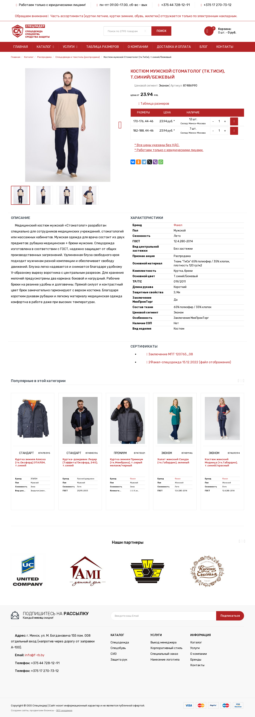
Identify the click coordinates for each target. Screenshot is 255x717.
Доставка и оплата (174, 47)
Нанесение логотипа (164, 659)
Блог (204, 47)
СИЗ (114, 654)
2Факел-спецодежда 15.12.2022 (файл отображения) (186, 362)
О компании (138, 47)
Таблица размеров (102, 47)
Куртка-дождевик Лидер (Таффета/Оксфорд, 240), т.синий (80, 462)
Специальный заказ (164, 654)
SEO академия (64, 710)
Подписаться (230, 616)
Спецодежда (120, 642)
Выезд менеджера (163, 642)
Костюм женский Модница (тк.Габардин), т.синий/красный (221, 462)
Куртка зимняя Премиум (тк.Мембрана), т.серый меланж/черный (126, 462)
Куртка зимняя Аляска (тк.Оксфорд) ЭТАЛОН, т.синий (30, 462)
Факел (178, 225)
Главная (20, 47)
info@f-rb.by (34, 655)
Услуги (70, 47)
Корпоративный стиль (166, 648)
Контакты (224, 47)
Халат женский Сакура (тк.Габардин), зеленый (173, 461)
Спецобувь (118, 648)
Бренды (195, 659)
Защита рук (119, 659)
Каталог (45, 47)
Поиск (161, 31)
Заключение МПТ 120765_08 (167, 354)
